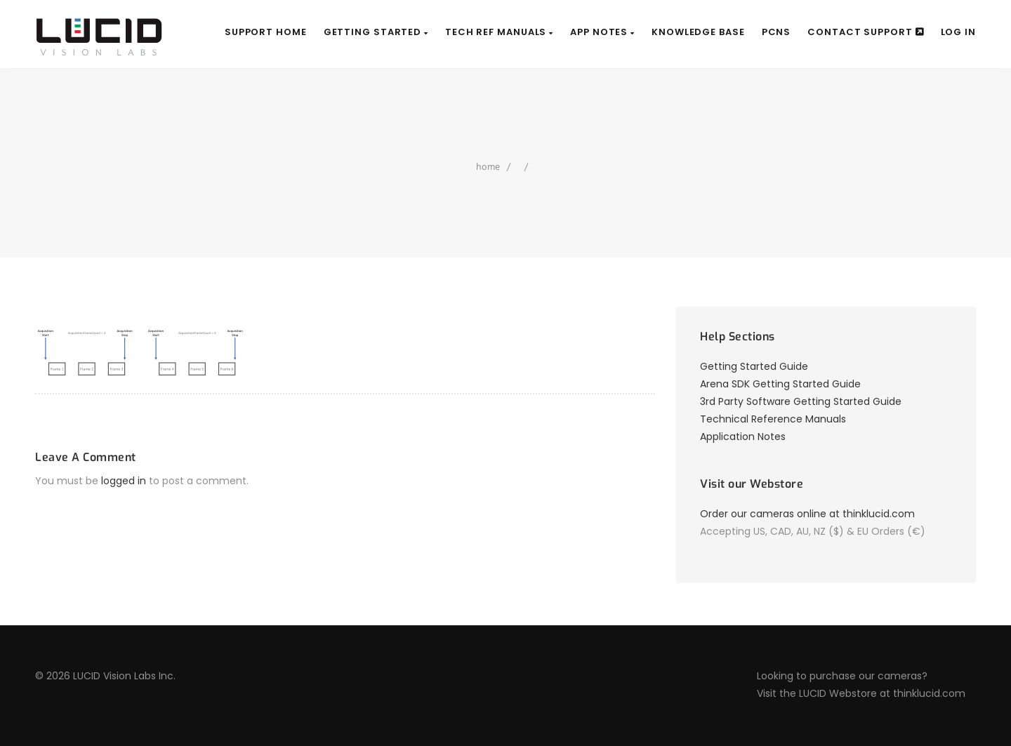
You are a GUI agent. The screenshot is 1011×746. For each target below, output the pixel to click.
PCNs (776, 32)
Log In (958, 32)
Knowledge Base (698, 32)
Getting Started (376, 32)
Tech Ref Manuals (499, 32)
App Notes (602, 32)
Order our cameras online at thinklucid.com (807, 514)
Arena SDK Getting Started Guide (780, 384)
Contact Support (865, 32)
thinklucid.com (929, 693)
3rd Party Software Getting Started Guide (800, 401)
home (488, 166)
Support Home (266, 32)
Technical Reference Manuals (773, 419)
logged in (123, 481)
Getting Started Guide (754, 366)
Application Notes (743, 436)
